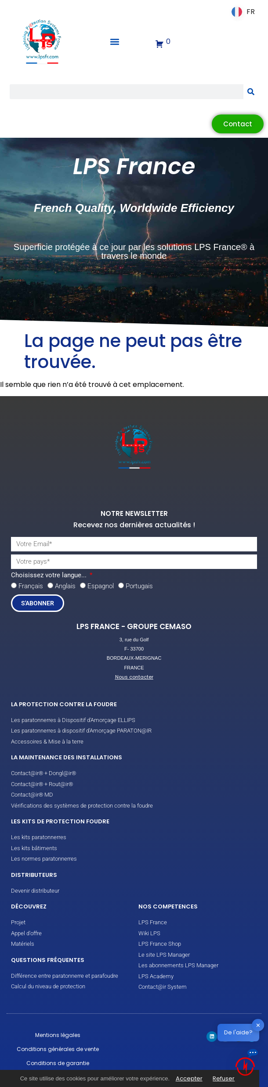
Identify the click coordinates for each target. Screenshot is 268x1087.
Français (30, 586)
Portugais (139, 586)
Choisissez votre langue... (49, 575)
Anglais (65, 586)
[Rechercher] (250, 91)
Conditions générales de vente (58, 1049)
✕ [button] (258, 1025)
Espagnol (100, 586)
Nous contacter (134, 676)
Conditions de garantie (57, 1063)
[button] (114, 42)
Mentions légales (57, 1035)
